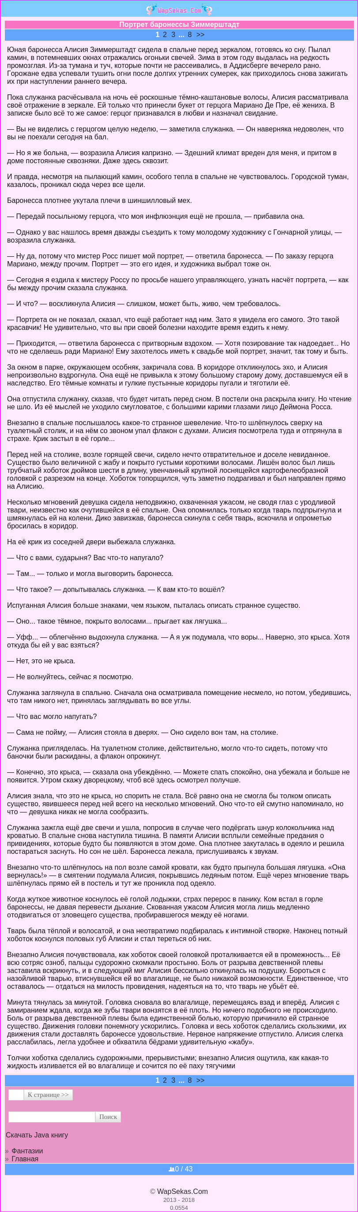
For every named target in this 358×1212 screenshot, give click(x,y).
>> (200, 34)
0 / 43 (180, 1169)
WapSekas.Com (182, 1191)
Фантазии (27, 1151)
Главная (24, 1159)
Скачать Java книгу (37, 1135)
